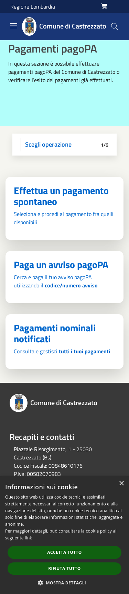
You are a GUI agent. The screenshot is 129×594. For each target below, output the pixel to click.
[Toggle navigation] (14, 26)
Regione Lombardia (32, 6)
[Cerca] (114, 26)
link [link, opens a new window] (28, 538)
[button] (64, 582)
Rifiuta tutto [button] (64, 568)
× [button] (121, 483)
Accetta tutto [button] (64, 552)
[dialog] (64, 535)
